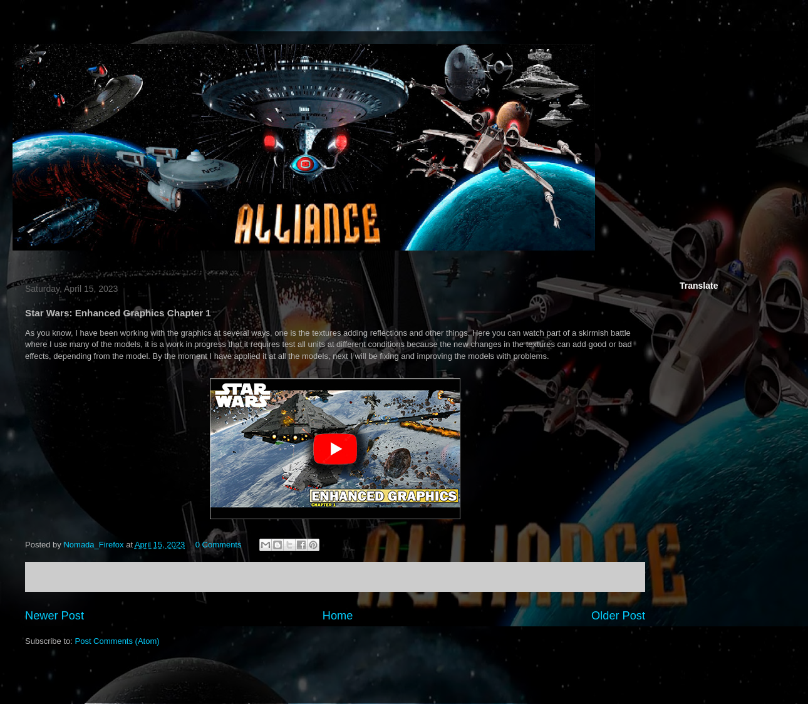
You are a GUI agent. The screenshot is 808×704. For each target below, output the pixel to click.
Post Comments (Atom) (117, 641)
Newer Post (54, 615)
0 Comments (218, 544)
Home (338, 615)
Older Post (618, 615)
